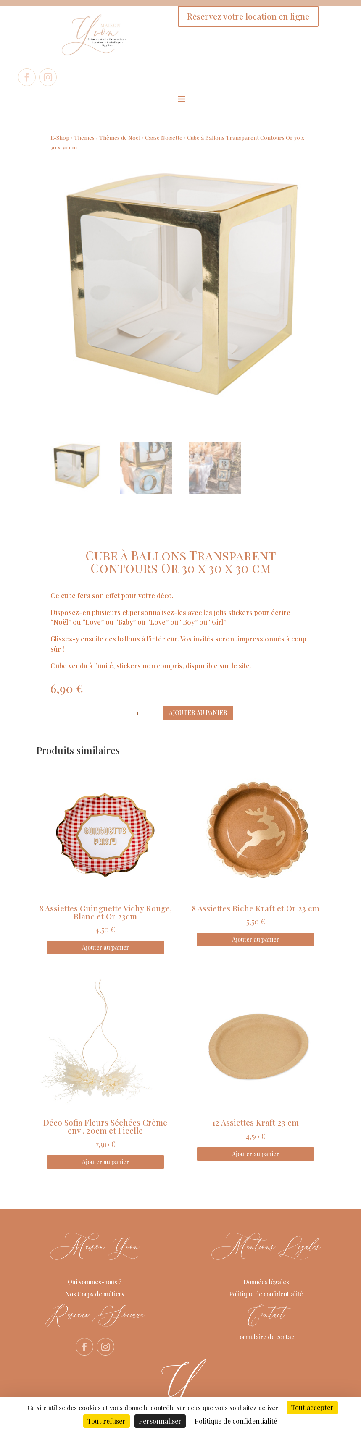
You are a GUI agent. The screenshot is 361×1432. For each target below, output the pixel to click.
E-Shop (59, 137)
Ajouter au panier (198, 713)
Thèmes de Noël (119, 137)
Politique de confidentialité (266, 1294)
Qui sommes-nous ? (95, 1282)
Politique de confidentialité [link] (236, 1420)
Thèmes (84, 137)
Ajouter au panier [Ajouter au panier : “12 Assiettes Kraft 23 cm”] (255, 1154)
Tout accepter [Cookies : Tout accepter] (312, 1407)
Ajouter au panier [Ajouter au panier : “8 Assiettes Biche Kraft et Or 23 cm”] (255, 939)
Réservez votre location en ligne (248, 16)
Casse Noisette (163, 137)
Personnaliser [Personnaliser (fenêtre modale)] (160, 1420)
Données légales (266, 1282)
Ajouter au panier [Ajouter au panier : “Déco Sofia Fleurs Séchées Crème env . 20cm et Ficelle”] (105, 1162)
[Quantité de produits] (140, 713)
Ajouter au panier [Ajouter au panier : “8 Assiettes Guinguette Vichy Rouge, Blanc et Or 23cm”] (105, 947)
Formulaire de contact (266, 1337)
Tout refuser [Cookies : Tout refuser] (106, 1420)
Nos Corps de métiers (94, 1294)
